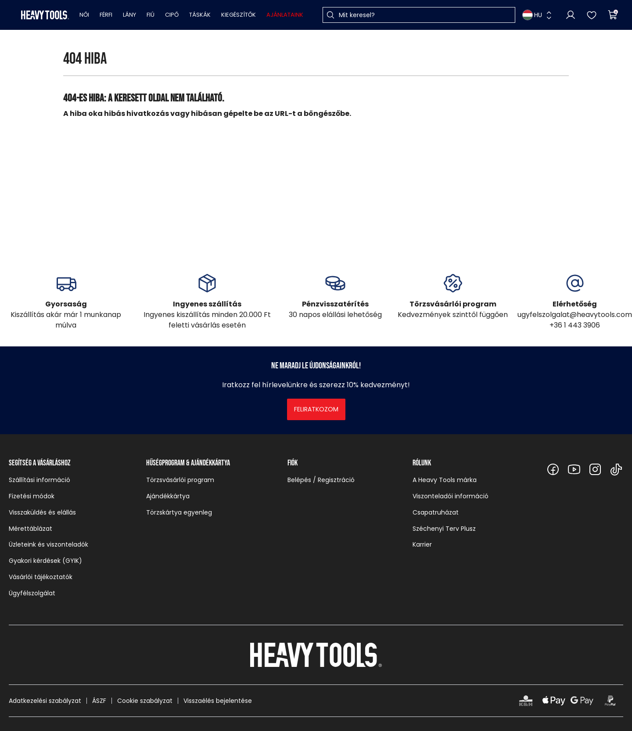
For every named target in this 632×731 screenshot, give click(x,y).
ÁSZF (99, 701)
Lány (129, 15)
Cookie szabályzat (144, 701)
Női (84, 15)
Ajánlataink (284, 15)
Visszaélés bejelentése (217, 701)
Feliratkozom (316, 409)
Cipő (172, 15)
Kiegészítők (238, 15)
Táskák (200, 15)
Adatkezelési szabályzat (45, 701)
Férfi (106, 15)
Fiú (150, 15)
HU (532, 15)
